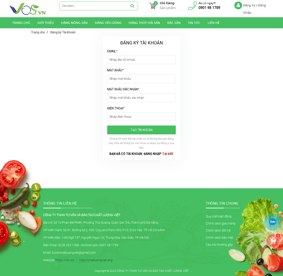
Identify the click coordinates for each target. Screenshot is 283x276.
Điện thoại (116, 108)
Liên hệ (214, 23)
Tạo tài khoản (141, 130)
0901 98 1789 (209, 7)
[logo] (28, 14)
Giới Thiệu (45, 23)
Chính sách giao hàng (220, 223)
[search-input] (93, 6)
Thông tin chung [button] (222, 203)
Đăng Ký (249, 5)
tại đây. (168, 154)
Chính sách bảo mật (219, 237)
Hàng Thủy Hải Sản (144, 23)
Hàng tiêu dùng (108, 23)
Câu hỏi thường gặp (219, 244)
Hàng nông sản (74, 23)
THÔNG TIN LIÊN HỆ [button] (60, 203)
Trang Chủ (21, 23)
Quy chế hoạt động (218, 216)
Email (112, 51)
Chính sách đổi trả (218, 230)
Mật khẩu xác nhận (123, 89)
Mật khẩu (115, 70)
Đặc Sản (174, 23)
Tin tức (194, 23)
